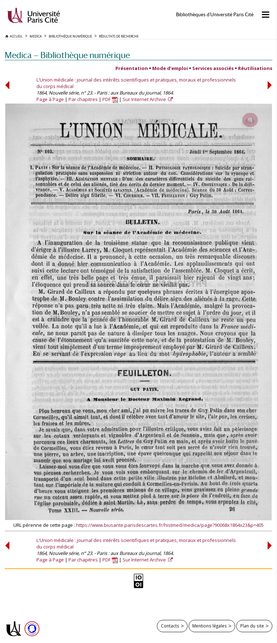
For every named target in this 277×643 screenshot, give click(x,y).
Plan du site (252, 626)
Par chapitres (83, 99)
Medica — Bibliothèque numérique (67, 55)
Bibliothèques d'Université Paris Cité (215, 14)
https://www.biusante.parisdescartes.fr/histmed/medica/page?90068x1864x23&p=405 (170, 525)
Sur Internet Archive (145, 99)
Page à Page (50, 99)
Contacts (170, 626)
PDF (110, 99)
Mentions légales (209, 626)
